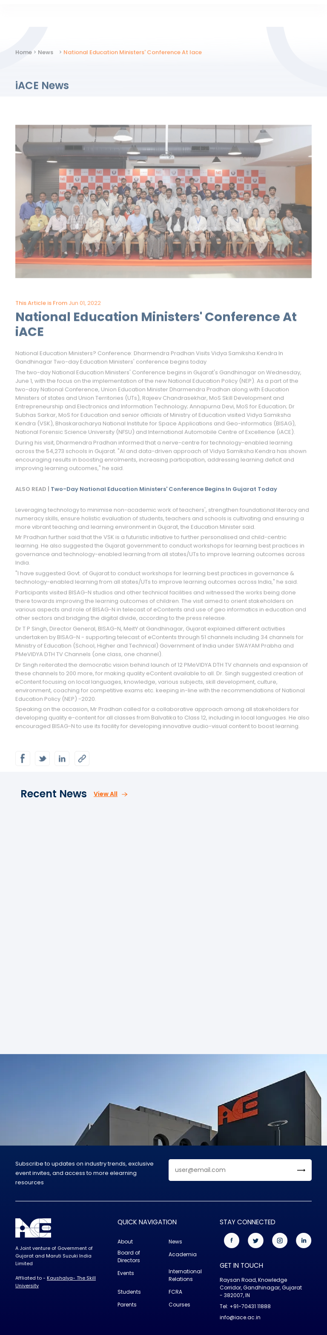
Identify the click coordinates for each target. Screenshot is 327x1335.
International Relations (185, 1275)
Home (23, 58)
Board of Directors (129, 1256)
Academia (183, 1254)
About (125, 1241)
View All (110, 794)
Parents (127, 1304)
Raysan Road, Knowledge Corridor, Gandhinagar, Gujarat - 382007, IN (261, 1287)
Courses (179, 1304)
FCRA (175, 1291)
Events (126, 1273)
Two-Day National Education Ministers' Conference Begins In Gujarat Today (164, 495)
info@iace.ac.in (240, 1317)
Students (129, 1291)
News (45, 58)
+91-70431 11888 (250, 1306)
